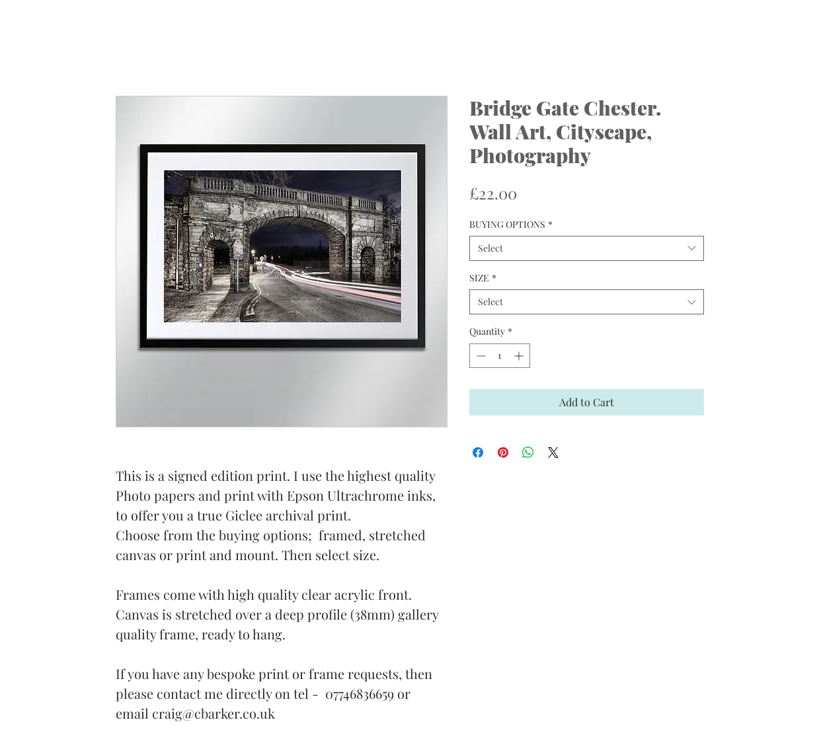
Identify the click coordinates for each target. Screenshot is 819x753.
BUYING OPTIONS (511, 224)
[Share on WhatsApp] (528, 452)
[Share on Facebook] (478, 452)
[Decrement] (479, 355)
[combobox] (586, 248)
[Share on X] (553, 452)
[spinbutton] (500, 355)
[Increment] (520, 355)
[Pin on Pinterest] (503, 452)
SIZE (482, 277)
